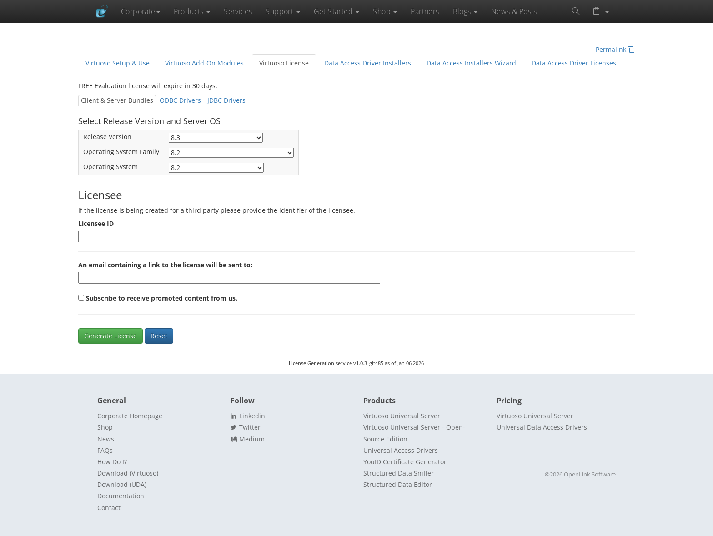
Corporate (140, 11)
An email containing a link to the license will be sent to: (165, 265)
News (105, 439)
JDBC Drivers (226, 100)
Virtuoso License (284, 63)
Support (283, 11)
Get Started (337, 11)
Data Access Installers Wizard (471, 63)
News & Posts (514, 11)
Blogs (465, 11)
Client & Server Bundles (117, 100)
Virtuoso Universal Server (401, 415)
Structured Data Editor (397, 484)
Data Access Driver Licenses (574, 63)
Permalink (615, 49)
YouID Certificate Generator (405, 461)
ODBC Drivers (180, 100)
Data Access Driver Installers (367, 63)
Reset (159, 335)
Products (192, 11)
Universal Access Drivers (400, 450)
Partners (425, 11)
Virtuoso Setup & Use (117, 63)
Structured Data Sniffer (398, 473)
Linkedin (248, 415)
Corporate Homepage (129, 415)
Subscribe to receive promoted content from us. (161, 298)
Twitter (246, 427)
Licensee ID (96, 224)
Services (238, 11)
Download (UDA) (121, 484)
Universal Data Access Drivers (542, 427)
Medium (248, 439)
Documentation (120, 495)
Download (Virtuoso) (127, 473)
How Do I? (112, 461)
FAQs (105, 450)
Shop (385, 11)
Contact (109, 507)
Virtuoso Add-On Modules (204, 63)
